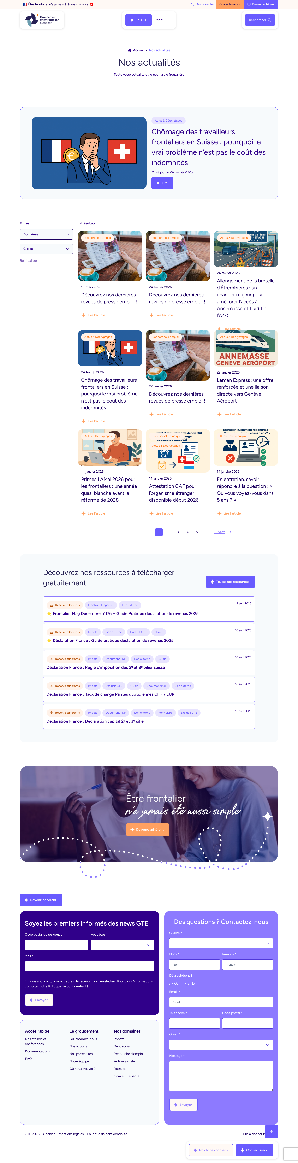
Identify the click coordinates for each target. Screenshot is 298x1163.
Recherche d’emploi (129, 1054)
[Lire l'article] (110, 278)
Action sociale (124, 1061)
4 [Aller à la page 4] (188, 532)
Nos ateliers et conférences (35, 1041)
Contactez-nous (230, 4)
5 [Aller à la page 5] (197, 532)
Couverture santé (126, 1076)
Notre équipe (79, 1061)
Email (174, 992)
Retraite (120, 1069)
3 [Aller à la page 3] (178, 532)
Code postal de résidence (45, 934)
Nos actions (78, 1046)
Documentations (37, 1051)
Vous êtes (99, 934)
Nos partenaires (81, 1054)
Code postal (232, 1013)
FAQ (28, 1059)
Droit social (122, 1046)
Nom (174, 954)
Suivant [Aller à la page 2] (222, 532)
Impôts (119, 1039)
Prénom (229, 954)
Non (191, 983)
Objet (174, 1034)
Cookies (49, 1134)
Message (177, 1056)
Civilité (175, 933)
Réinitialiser (28, 261)
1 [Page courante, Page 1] (159, 532)
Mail (29, 956)
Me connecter (202, 4)
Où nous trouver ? (83, 1069)
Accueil (136, 50)
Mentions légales (71, 1134)
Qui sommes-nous (83, 1039)
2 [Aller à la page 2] (168, 532)
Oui (174, 983)
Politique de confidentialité (68, 986)
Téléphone (178, 1013)
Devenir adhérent (261, 4)
